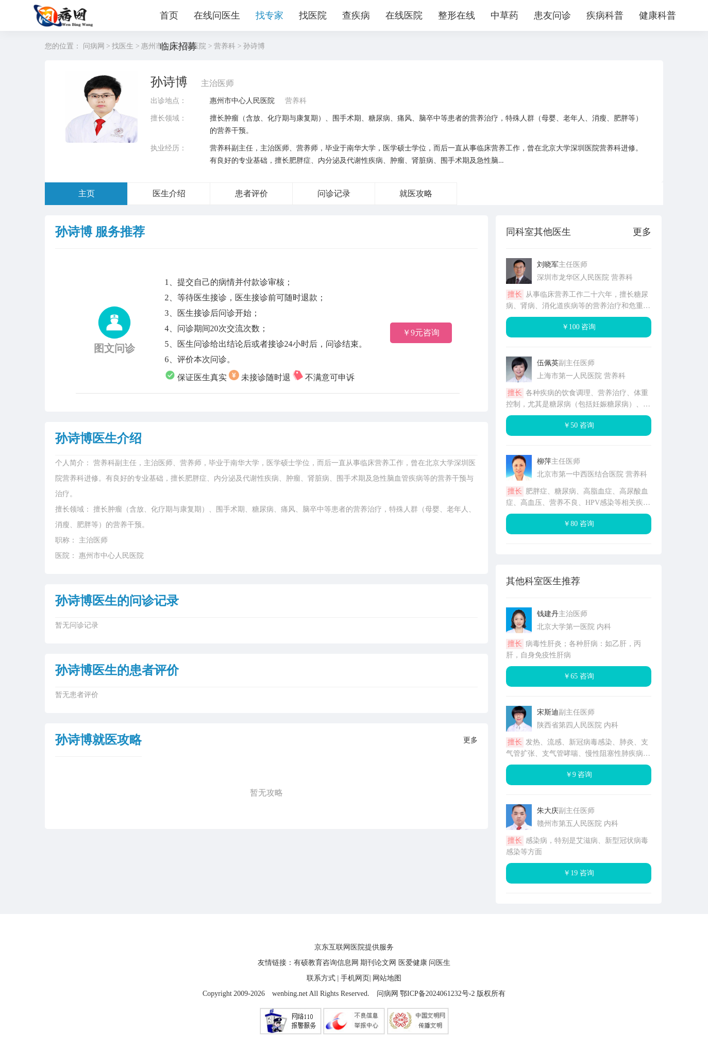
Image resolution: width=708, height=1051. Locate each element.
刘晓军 (548, 264)
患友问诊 (552, 15)
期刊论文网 (378, 963)
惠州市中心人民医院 (242, 101)
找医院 (313, 15)
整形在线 (456, 15)
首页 (169, 15)
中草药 (504, 15)
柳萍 (544, 461)
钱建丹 (548, 614)
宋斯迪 (548, 712)
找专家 (269, 15)
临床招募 (178, 46)
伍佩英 (548, 363)
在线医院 (404, 15)
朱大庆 (548, 811)
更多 (470, 740)
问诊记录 (333, 193)
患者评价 (251, 193)
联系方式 (321, 978)
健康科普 (657, 15)
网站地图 (387, 978)
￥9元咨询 (421, 332)
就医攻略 (415, 193)
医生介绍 (169, 193)
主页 (86, 193)
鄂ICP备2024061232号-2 (437, 993)
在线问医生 (217, 15)
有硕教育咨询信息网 (326, 963)
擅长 (515, 294)
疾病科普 (604, 15)
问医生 (439, 963)
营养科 (296, 101)
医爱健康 (412, 963)
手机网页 (355, 978)
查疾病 (356, 15)
